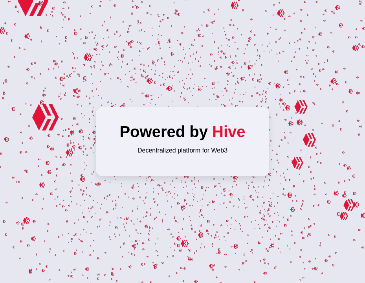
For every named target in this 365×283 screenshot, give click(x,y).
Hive (229, 131)
